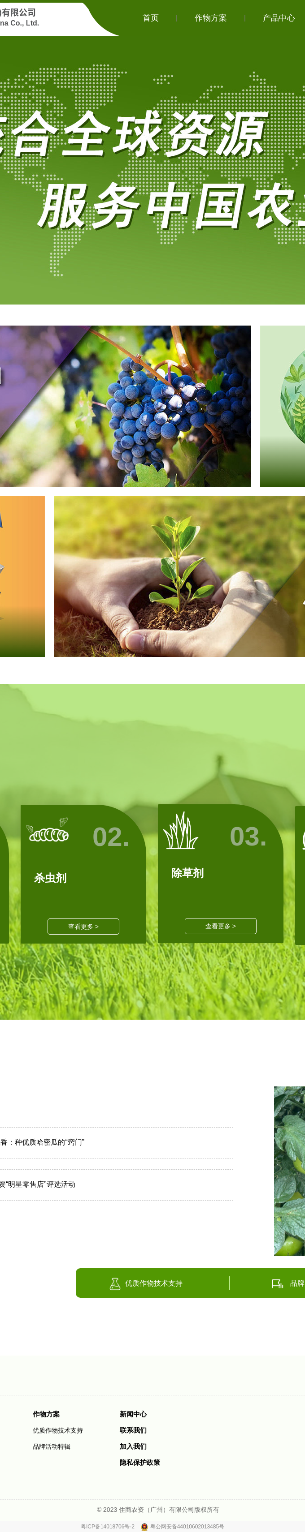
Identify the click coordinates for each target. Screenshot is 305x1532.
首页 (151, 17)
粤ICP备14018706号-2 (108, 1526)
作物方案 (211, 17)
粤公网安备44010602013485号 (187, 1526)
